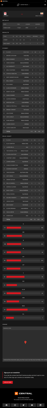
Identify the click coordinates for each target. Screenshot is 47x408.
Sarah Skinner (11, 95)
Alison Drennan (11, 208)
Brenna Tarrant (11, 109)
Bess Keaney (10, 204)
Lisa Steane (10, 113)
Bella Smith (10, 80)
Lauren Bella (10, 147)
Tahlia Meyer (10, 212)
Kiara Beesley (10, 120)
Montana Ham (10, 102)
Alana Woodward (11, 88)
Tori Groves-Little (12, 150)
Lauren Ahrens (11, 161)
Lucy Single (10, 176)
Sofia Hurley (10, 117)
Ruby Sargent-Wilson (12, 77)
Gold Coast (6, 43)
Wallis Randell (11, 183)
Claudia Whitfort (12, 154)
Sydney (5, 39)
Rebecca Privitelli (12, 106)
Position (26, 52)
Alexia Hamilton (11, 127)
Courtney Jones (11, 158)
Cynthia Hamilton (12, 73)
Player (9, 52)
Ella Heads (10, 84)
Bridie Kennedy (11, 59)
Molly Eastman (11, 70)
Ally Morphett (11, 66)
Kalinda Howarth (11, 197)
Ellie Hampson (11, 143)
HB (35, 52)
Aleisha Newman (11, 98)
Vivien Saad (10, 215)
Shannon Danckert (12, 168)
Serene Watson (11, 179)
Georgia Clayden (11, 186)
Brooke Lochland (11, 55)
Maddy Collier (11, 91)
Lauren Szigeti (11, 124)
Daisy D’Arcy (10, 190)
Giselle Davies (11, 194)
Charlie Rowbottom (12, 165)
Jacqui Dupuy (10, 201)
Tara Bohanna (11, 172)
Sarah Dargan (11, 62)
